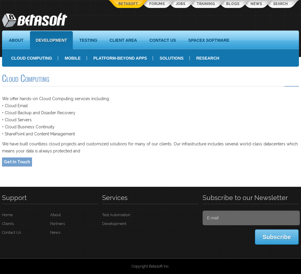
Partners (57, 223)
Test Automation (116, 215)
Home (7, 215)
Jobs (180, 4)
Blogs (232, 4)
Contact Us (11, 232)
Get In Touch (17, 161)
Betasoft (128, 4)
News (256, 4)
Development (114, 223)
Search (280, 4)
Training (205, 4)
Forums (157, 4)
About (55, 215)
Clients (8, 223)
